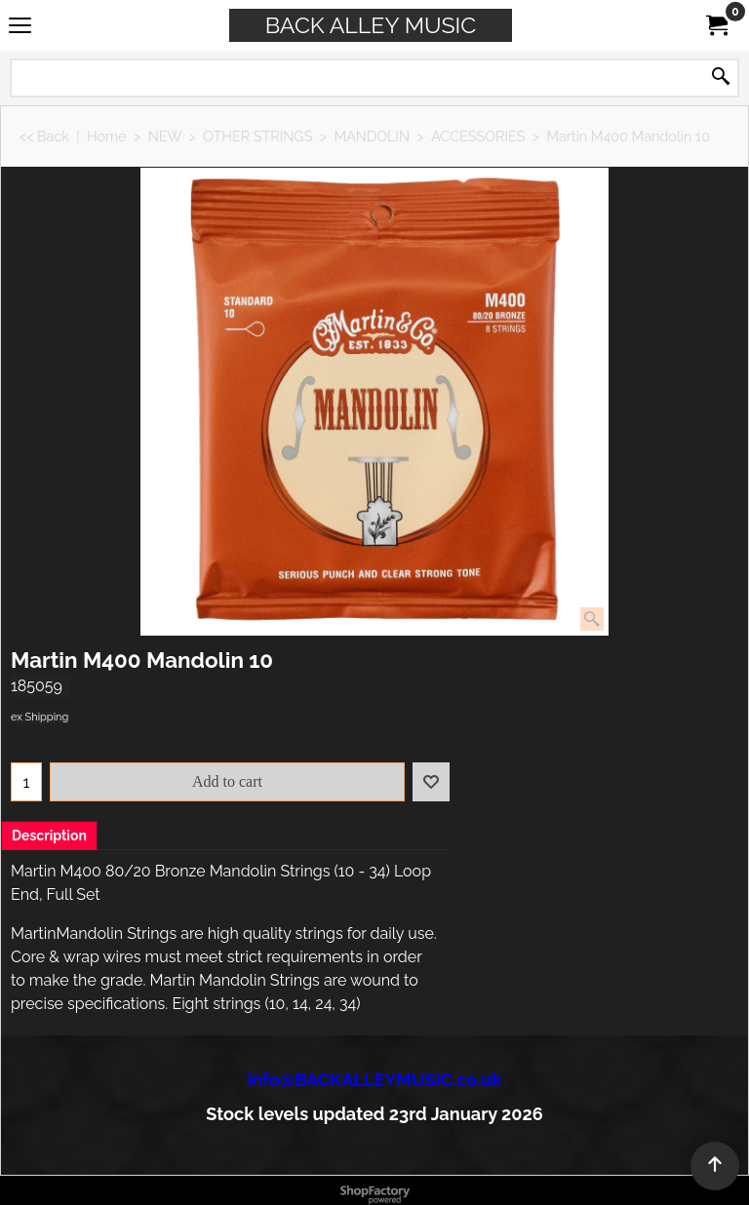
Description (49, 835)
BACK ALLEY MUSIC (370, 25)
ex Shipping (39, 717)
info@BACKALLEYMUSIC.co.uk (375, 1079)
